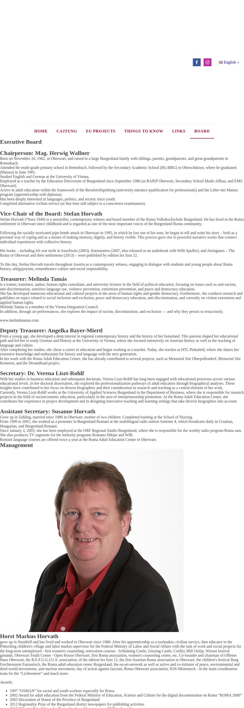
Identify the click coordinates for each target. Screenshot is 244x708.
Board (202, 37)
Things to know (143, 37)
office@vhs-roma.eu (137, 671)
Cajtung (67, 37)
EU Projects (101, 37)
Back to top (122, 651)
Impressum (122, 659)
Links (179, 37)
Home (41, 37)
